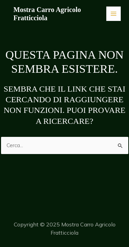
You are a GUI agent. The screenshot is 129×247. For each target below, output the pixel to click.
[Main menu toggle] (113, 14)
